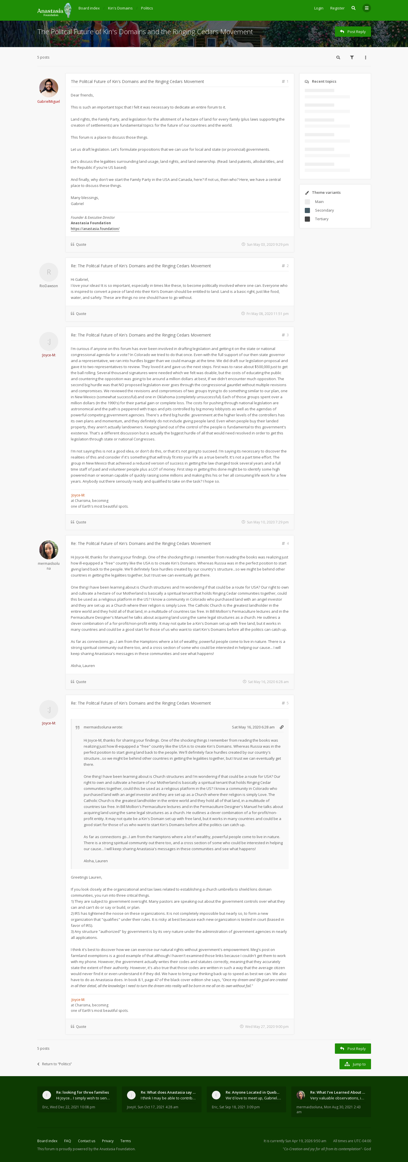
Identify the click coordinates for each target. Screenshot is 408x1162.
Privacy (108, 1140)
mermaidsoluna (49, 566)
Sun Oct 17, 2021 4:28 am (158, 1107)
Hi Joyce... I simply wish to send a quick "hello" (84, 1098)
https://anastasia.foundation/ (95, 228)
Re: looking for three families (82, 1092)
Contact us (86, 1140)
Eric (45, 1107)
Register (337, 8)
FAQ (67, 1140)
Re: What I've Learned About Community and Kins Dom (338, 1092)
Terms (125, 1140)
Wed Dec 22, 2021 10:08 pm (72, 1107)
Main (319, 201)
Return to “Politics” (54, 1064)
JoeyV (131, 1107)
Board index (47, 1140)
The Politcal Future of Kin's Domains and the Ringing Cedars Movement (145, 31)
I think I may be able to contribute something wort (168, 1098)
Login (318, 8)
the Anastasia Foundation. (114, 1148)
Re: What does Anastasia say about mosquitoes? (168, 1092)
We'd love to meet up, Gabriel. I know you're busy (253, 1098)
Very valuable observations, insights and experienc (338, 1098)
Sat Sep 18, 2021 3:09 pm (239, 1107)
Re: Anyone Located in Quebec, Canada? (253, 1092)
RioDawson (49, 285)
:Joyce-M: (49, 355)
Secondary (324, 210)
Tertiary (322, 218)
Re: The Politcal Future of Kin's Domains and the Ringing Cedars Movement (141, 265)
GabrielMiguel (48, 101)
